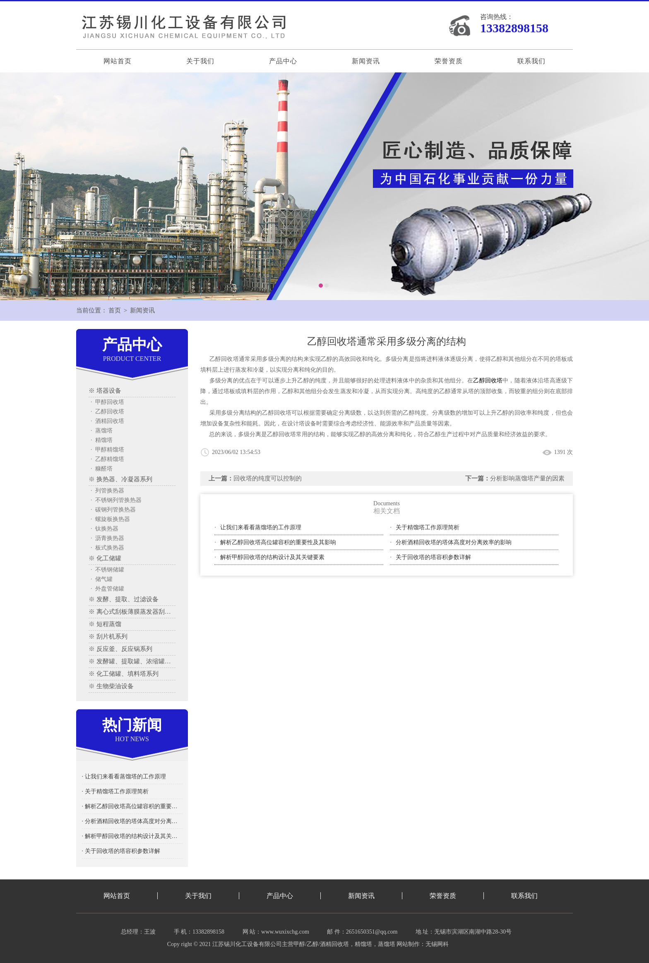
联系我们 (531, 61)
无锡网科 (437, 944)
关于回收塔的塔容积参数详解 (433, 557)
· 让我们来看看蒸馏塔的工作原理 (124, 776)
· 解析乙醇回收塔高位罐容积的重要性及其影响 (132, 806)
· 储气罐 (102, 579)
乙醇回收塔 (487, 380)
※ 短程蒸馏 (105, 624)
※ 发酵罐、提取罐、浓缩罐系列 (132, 661)
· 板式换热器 (107, 548)
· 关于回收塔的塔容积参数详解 (121, 851)
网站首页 (117, 61)
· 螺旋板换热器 (110, 519)
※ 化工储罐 (105, 558)
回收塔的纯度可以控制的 (267, 478)
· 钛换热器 (104, 529)
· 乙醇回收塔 (107, 411)
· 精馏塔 (102, 440)
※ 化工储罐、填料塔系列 (124, 673)
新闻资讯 (366, 61)
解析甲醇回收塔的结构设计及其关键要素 (272, 557)
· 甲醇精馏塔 (107, 450)
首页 (114, 310)
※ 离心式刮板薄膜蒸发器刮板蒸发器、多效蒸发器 (132, 611)
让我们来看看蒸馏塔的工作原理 (260, 527)
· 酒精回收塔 (107, 421)
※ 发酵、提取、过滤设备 (124, 599)
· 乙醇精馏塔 (107, 459)
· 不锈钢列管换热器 (116, 500)
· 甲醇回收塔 (107, 402)
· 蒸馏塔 (102, 430)
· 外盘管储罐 (107, 589)
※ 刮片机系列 (108, 636)
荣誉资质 (449, 61)
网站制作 (408, 944)
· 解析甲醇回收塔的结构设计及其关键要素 (132, 836)
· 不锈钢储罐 (107, 570)
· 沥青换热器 (107, 538)
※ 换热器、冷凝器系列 (120, 479)
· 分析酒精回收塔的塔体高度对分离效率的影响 (132, 821)
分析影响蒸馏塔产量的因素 (527, 478)
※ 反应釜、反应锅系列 (120, 649)
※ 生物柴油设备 (111, 686)
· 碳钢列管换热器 (113, 510)
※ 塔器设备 (105, 390)
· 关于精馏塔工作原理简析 (115, 791)
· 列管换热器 (107, 491)
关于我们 (200, 61)
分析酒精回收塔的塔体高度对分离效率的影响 (454, 542)
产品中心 (283, 61)
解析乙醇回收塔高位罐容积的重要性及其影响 (278, 542)
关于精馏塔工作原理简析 (427, 527)
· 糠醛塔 (102, 469)
